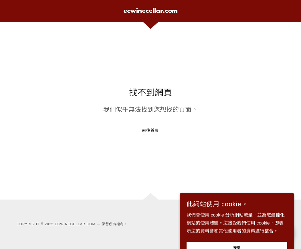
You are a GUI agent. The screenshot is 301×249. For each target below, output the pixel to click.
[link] (150, 11)
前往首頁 (150, 130)
